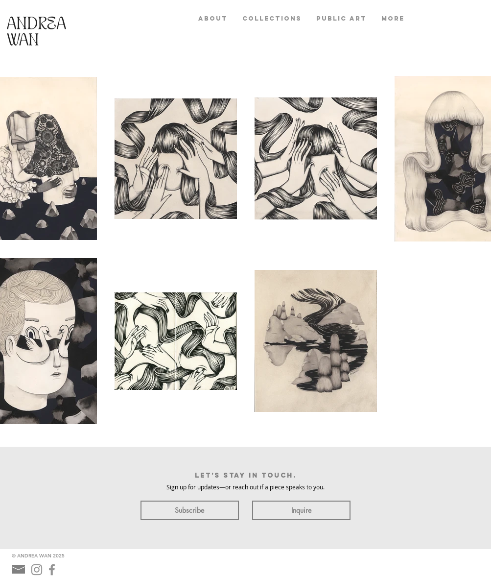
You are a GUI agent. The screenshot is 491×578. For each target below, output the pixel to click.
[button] (272, 18)
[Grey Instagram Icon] (36, 569)
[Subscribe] (189, 510)
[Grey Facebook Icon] (52, 569)
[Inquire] (301, 510)
